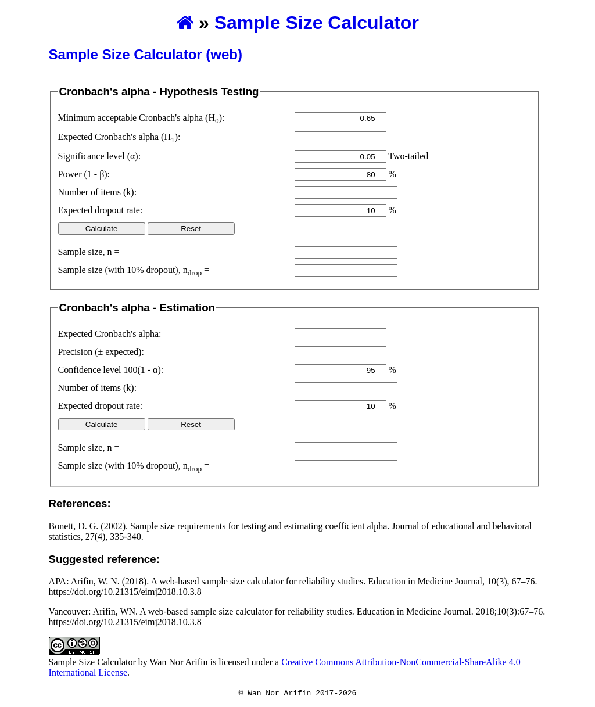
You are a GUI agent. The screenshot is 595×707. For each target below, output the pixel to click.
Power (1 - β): (84, 174)
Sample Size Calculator (316, 22)
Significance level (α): (99, 156)
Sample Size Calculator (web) (145, 54)
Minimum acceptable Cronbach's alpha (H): (141, 119)
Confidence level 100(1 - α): (111, 370)
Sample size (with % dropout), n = (134, 271)
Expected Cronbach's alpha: (110, 334)
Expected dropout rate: (100, 210)
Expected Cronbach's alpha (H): (119, 138)
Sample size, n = (89, 252)
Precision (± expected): (101, 352)
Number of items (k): (97, 192)
